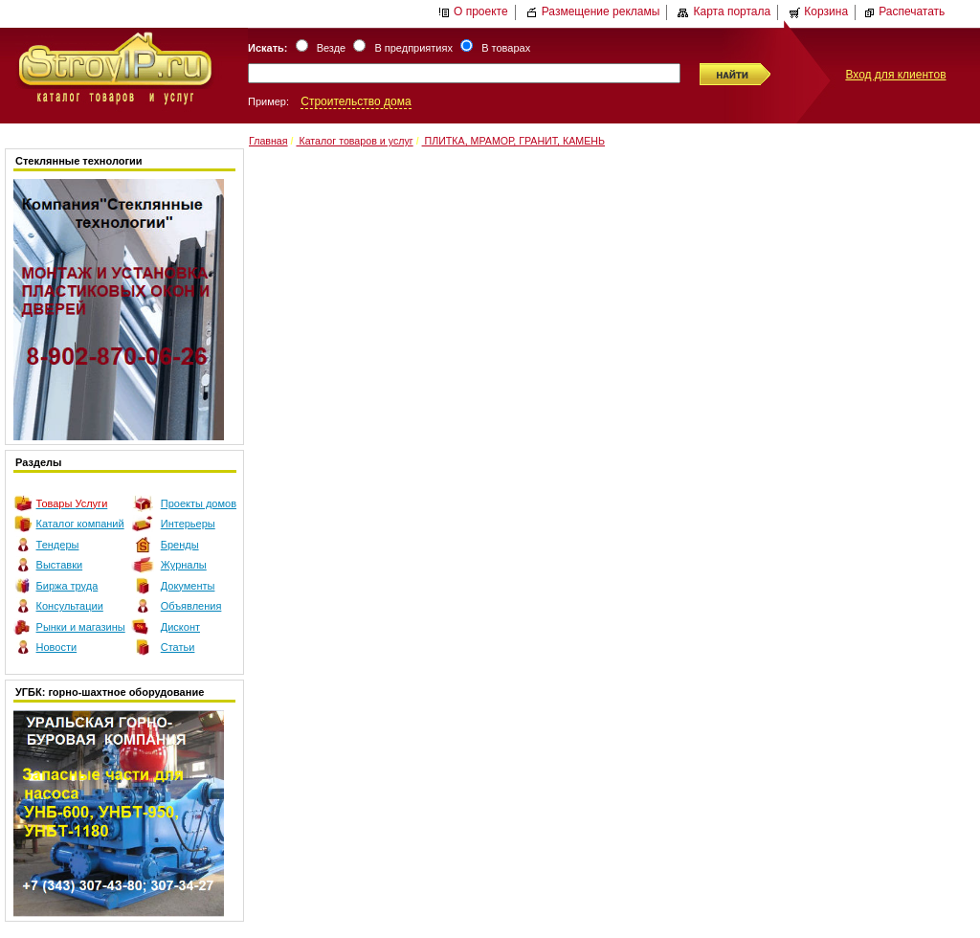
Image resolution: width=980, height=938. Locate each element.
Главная (268, 140)
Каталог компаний (80, 523)
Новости (57, 647)
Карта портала (724, 11)
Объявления (191, 606)
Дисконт (180, 627)
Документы (188, 586)
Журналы (184, 564)
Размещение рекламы (593, 11)
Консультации (69, 606)
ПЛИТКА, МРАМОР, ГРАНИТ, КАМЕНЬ (513, 140)
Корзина (818, 11)
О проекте (473, 11)
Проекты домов (198, 503)
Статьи (178, 647)
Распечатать (904, 11)
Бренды (180, 544)
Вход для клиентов (895, 74)
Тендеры (57, 544)
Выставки (59, 564)
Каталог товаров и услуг (354, 140)
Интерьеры (188, 523)
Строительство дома (356, 101)
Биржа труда (67, 586)
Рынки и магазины (80, 627)
